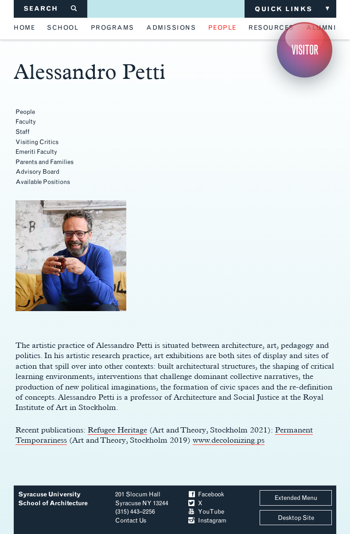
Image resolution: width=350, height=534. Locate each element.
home (24, 27)
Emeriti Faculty (36, 152)
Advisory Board (37, 171)
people (222, 27)
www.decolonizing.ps (228, 439)
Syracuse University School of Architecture (53, 499)
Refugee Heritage (117, 429)
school (62, 27)
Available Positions (43, 182)
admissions (171, 27)
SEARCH (50, 8)
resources (271, 27)
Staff (23, 132)
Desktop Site (296, 518)
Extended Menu (296, 498)
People (25, 112)
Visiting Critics (37, 142)
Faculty (26, 121)
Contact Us (130, 520)
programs (112, 27)
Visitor (305, 50)
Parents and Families (45, 162)
